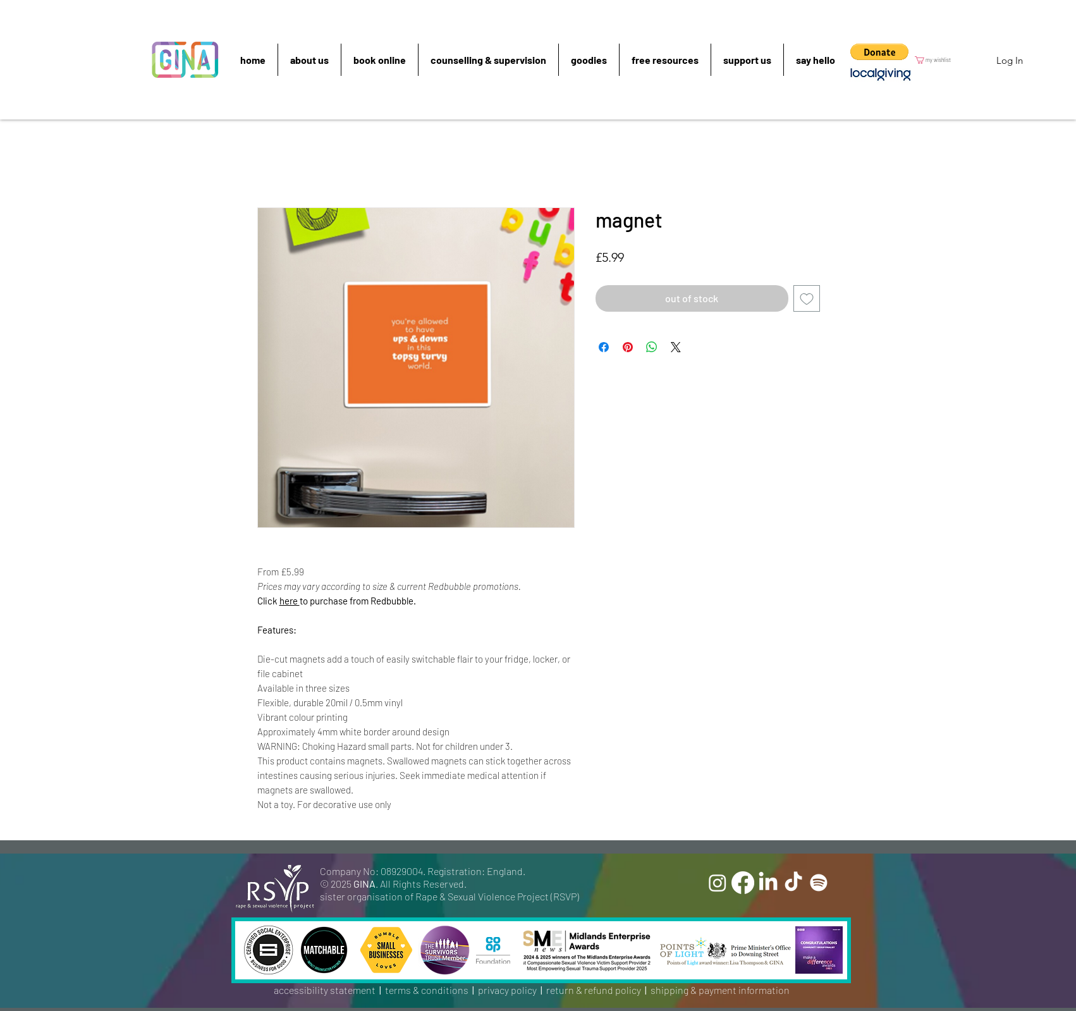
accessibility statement (325, 990)
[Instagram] (717, 882)
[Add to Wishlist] (806, 298)
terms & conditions (426, 990)
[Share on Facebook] (603, 347)
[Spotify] (818, 882)
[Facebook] (742, 882)
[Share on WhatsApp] (651, 347)
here (289, 600)
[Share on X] (675, 347)
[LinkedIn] (768, 882)
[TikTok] (793, 882)
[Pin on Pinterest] (627, 347)
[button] (879, 52)
